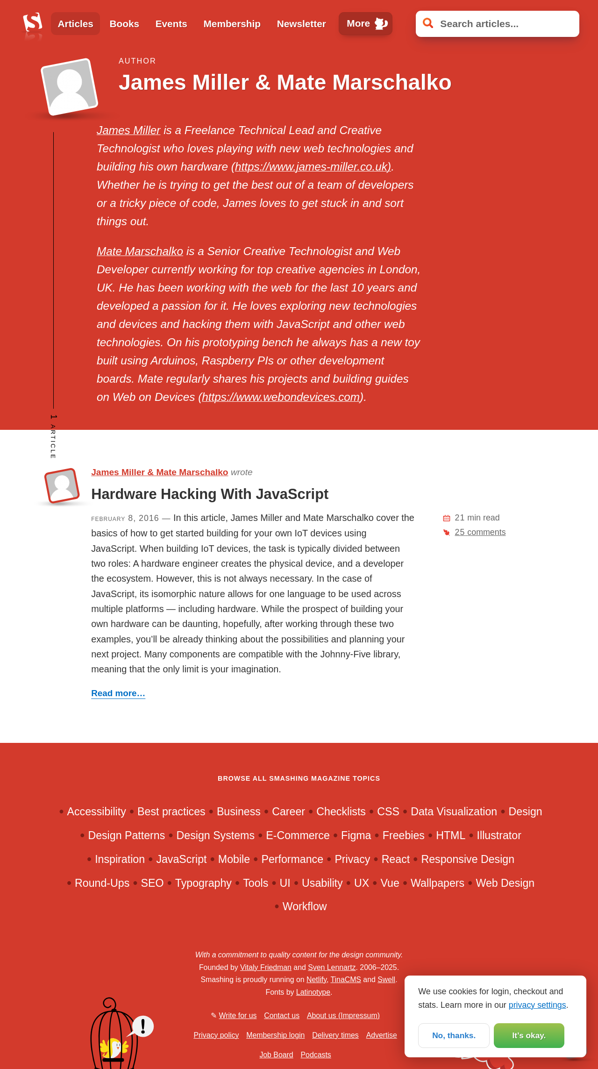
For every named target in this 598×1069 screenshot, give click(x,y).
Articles (75, 23)
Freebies (404, 835)
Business (239, 811)
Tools (255, 883)
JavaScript (181, 859)
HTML (450, 835)
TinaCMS (345, 979)
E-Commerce (297, 835)
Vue (389, 883)
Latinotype (313, 992)
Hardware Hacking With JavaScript (209, 494)
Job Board (276, 1055)
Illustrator (499, 835)
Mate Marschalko (140, 251)
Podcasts (316, 1055)
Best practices (171, 811)
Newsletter (301, 23)
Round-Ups (102, 883)
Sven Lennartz (332, 967)
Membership (232, 23)
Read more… (118, 693)
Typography (203, 883)
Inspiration (120, 859)
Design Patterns (126, 835)
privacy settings (537, 1004)
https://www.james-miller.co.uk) (313, 166)
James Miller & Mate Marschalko (159, 472)
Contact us (281, 1015)
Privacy (352, 859)
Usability (322, 883)
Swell (386, 979)
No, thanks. (453, 1035)
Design (525, 811)
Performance (292, 859)
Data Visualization (454, 811)
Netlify (316, 979)
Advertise (381, 1035)
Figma (356, 835)
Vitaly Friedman (266, 967)
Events (171, 23)
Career (288, 811)
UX (361, 883)
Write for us (238, 1015)
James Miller (128, 130)
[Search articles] (497, 24)
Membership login (275, 1035)
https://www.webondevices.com (281, 397)
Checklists (341, 811)
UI (285, 883)
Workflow (305, 906)
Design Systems (216, 835)
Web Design (505, 883)
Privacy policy (216, 1035)
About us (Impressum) (343, 1015)
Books (124, 23)
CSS (388, 811)
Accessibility (96, 811)
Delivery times (335, 1035)
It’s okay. (529, 1035)
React (396, 859)
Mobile (234, 859)
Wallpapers (437, 883)
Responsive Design (467, 859)
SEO (152, 883)
